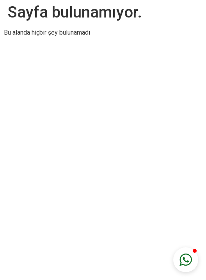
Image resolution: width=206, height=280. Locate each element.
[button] (185, 259)
